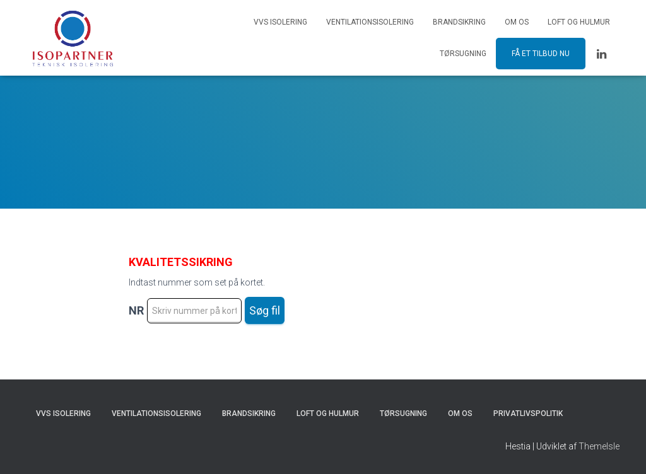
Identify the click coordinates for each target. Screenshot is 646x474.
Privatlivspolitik (528, 413)
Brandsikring (459, 22)
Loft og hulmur (579, 22)
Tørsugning (463, 53)
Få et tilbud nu (541, 53)
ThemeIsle (599, 446)
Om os (517, 22)
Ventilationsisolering (370, 22)
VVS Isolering (280, 22)
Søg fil (264, 310)
